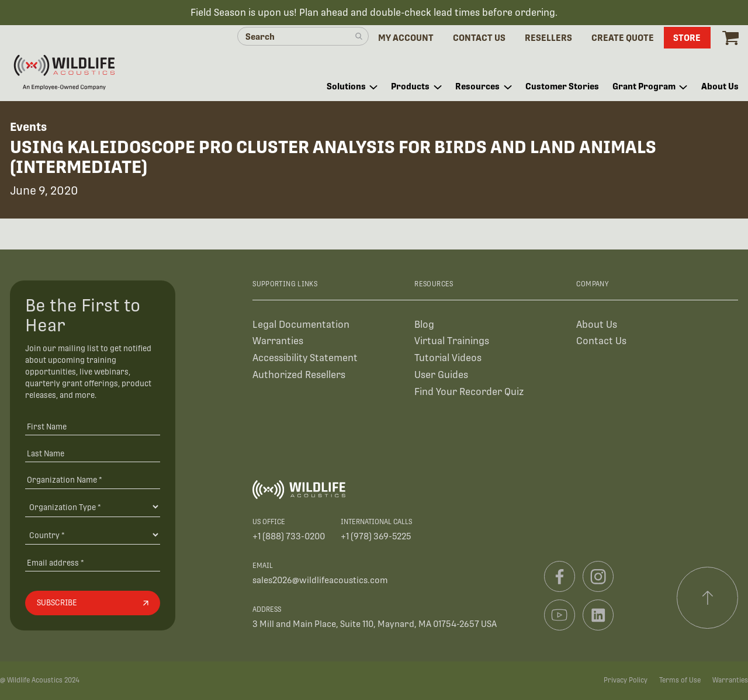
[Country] (92, 535)
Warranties (277, 340)
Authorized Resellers (298, 374)
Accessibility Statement (305, 357)
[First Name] (92, 426)
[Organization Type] (92, 507)
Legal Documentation (300, 324)
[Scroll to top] (708, 598)
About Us (596, 324)
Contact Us (601, 340)
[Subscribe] (92, 603)
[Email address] (92, 562)
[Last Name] (92, 453)
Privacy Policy (625, 680)
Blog (424, 324)
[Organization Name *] (92, 479)
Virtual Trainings (451, 340)
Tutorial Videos (448, 357)
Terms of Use (680, 680)
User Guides (441, 374)
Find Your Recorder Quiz (469, 391)
